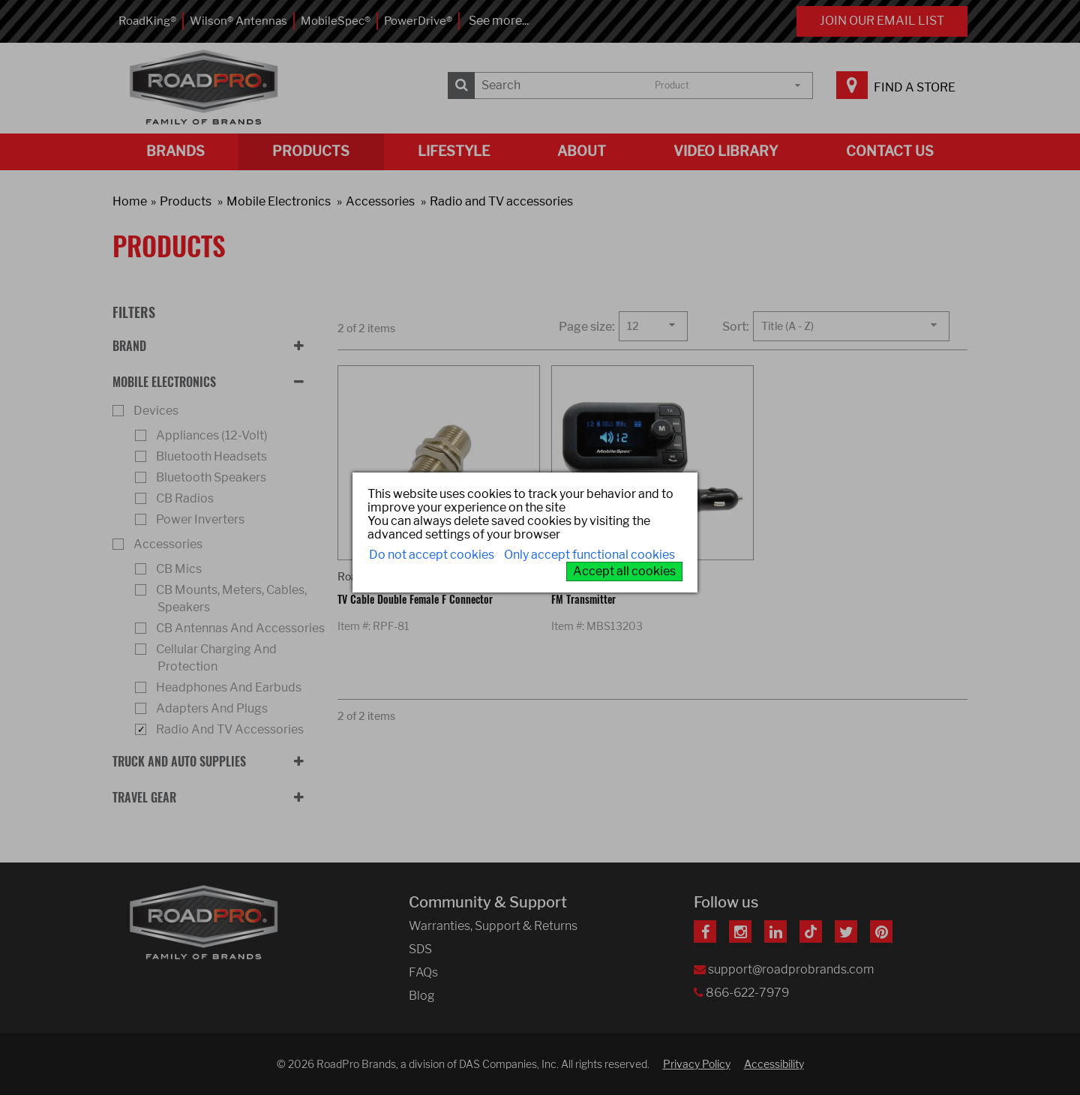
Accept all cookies (624, 571)
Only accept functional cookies (589, 555)
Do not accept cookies (431, 555)
